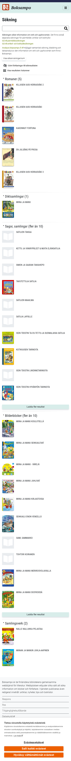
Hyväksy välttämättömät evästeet (34, 755)
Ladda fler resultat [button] (44, 406)
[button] (66, 28)
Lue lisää (17, 736)
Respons (6, 699)
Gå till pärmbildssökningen (13, 41)
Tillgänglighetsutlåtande (14, 710)
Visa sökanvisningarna (14, 58)
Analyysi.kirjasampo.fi (11, 48)
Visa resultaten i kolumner (16, 70)
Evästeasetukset (34, 742)
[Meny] (66, 8)
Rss (4, 705)
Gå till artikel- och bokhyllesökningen (17, 44)
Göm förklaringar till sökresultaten (20, 65)
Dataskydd (7, 716)
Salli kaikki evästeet (34, 748)
